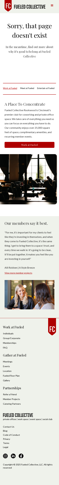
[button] (52, 5)
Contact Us (8, 426)
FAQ (5, 347)
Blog (5, 430)
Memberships (9, 343)
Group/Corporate (11, 338)
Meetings (7, 361)
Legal (5, 447)
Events (6, 366)
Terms (6, 443)
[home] (24, 6)
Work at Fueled (29, 144)
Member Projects (11, 399)
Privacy (6, 439)
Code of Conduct (11, 435)
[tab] (11, 88)
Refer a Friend (10, 394)
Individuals (8, 333)
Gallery (6, 380)
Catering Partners (12, 403)
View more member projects (18, 273)
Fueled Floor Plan (11, 375)
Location (7, 371)
